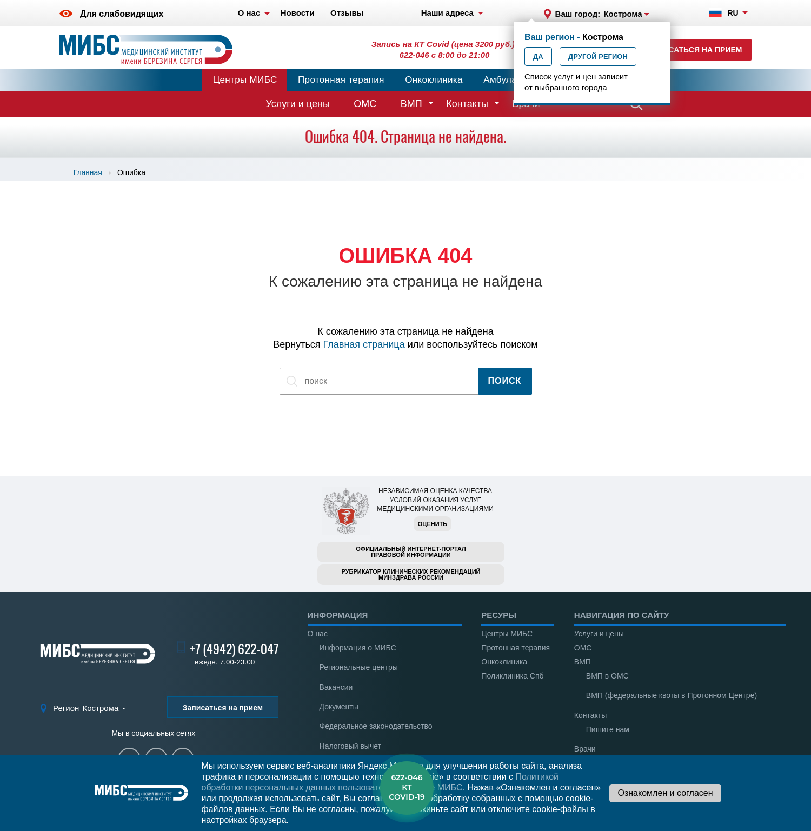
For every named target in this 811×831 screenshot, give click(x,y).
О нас (318, 633)
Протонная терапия (341, 80)
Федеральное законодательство (376, 726)
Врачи (585, 748)
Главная (88, 172)
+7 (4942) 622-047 (234, 648)
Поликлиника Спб (512, 676)
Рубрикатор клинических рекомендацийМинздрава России (411, 574)
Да (538, 56)
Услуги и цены (298, 103)
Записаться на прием (695, 49)
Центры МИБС (245, 80)
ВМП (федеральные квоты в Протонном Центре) (671, 695)
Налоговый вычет (350, 746)
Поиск (505, 380)
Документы (339, 706)
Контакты (467, 103)
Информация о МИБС (358, 647)
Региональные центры (359, 667)
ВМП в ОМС (607, 676)
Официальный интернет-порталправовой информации (411, 552)
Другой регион (598, 56)
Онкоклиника (434, 80)
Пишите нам (607, 729)
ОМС (365, 103)
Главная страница (364, 344)
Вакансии (336, 687)
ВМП (411, 103)
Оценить (432, 524)
